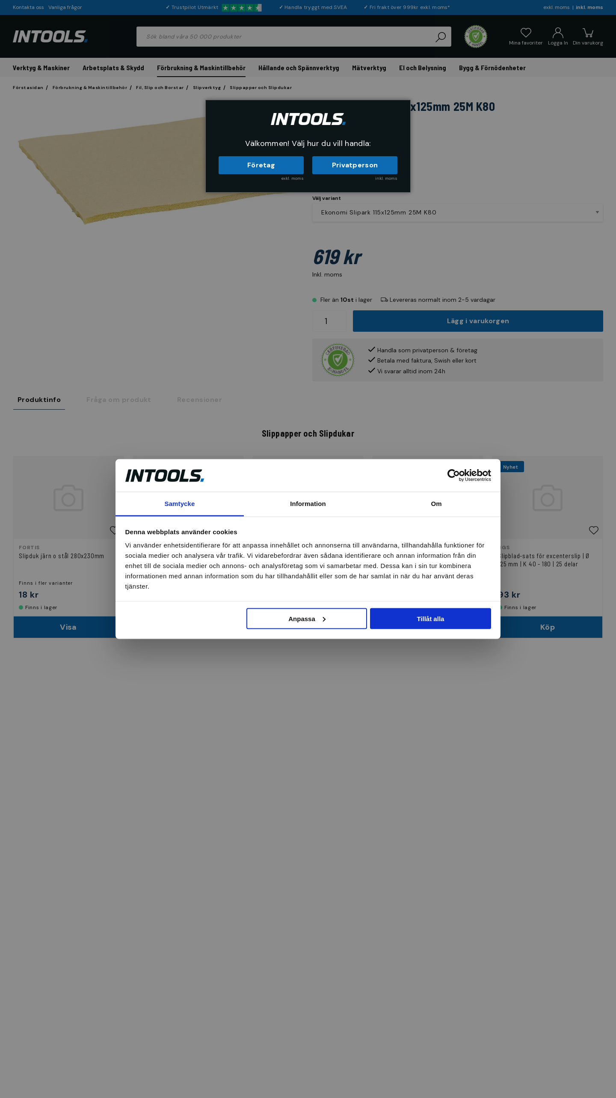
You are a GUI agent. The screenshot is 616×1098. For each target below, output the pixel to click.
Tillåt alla (430, 618)
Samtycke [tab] (180, 503)
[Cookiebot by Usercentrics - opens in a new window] (453, 475)
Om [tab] (436, 503)
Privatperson (355, 165)
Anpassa (307, 618)
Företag (261, 165)
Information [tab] (308, 503)
